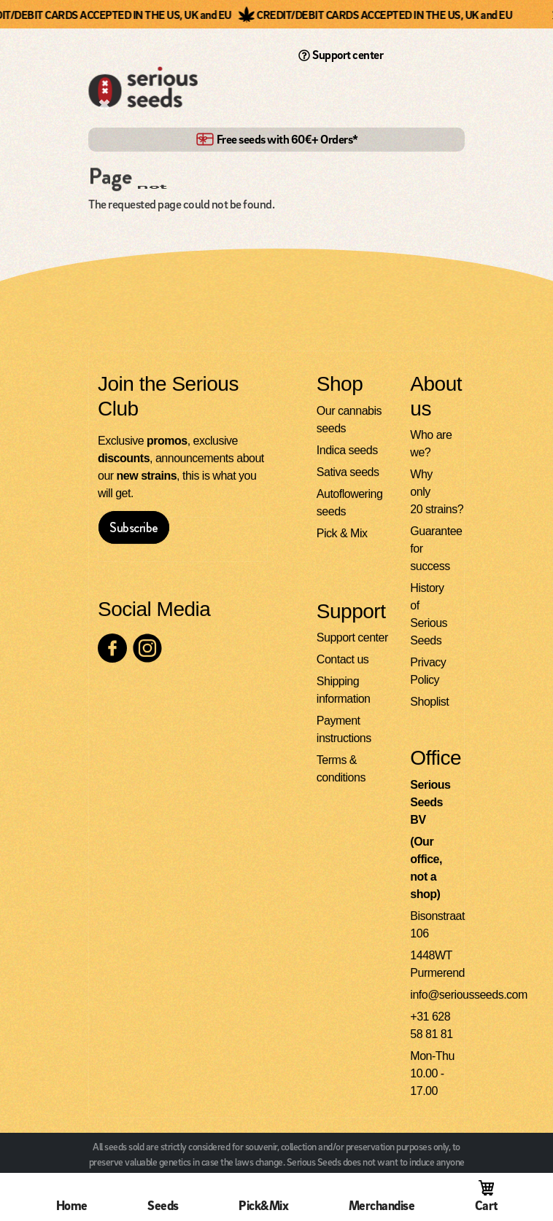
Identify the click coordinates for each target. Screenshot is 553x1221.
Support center (340, 54)
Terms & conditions (341, 769)
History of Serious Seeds (428, 614)
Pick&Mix (263, 1205)
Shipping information (344, 691)
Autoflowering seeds (349, 503)
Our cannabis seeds (349, 420)
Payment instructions (344, 730)
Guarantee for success (432, 549)
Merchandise (382, 1205)
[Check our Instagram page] (147, 648)
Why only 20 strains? (432, 492)
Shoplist (429, 702)
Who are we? (431, 444)
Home (72, 1205)
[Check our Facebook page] (112, 648)
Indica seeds (347, 451)
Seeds (163, 1205)
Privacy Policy (428, 672)
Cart (486, 1205)
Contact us (342, 660)
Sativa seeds (348, 473)
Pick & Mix (342, 534)
